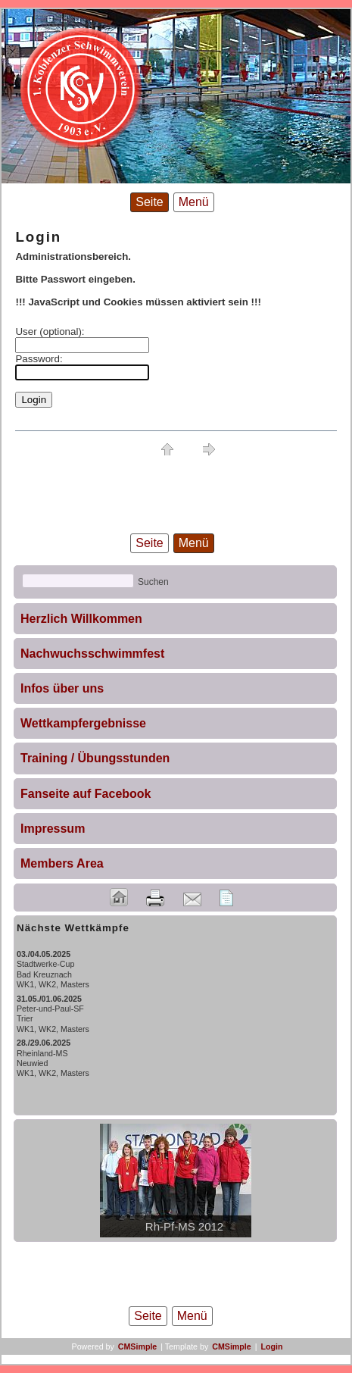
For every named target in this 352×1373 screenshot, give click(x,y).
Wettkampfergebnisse (83, 723)
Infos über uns (62, 688)
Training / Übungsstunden (95, 758)
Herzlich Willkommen (81, 618)
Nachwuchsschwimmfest (92, 653)
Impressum (52, 828)
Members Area (62, 863)
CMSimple (137, 1346)
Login (271, 1346)
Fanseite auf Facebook (85, 793)
